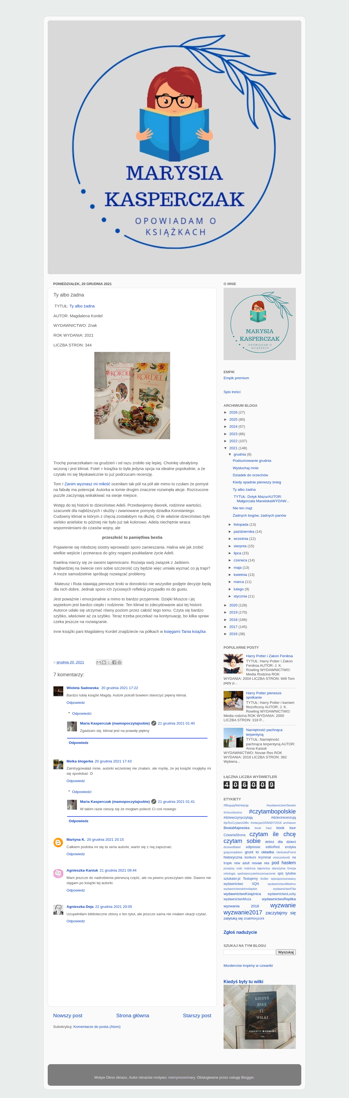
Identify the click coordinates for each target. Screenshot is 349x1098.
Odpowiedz (76, 703)
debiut (269, 842)
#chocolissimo (233, 812)
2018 (234, 620)
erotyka (290, 847)
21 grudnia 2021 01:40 (176, 723)
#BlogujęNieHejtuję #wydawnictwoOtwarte (260, 805)
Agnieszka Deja (80, 907)
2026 (234, 412)
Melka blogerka (80, 761)
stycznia (241, 596)
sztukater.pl (232, 879)
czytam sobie (242, 840)
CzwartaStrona (234, 835)
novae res (260, 863)
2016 (234, 634)
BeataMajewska (236, 828)
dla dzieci (287, 842)
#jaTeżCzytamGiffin (236, 822)
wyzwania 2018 (241, 906)
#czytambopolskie (272, 811)
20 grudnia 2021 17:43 (113, 761)
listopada (241, 524)
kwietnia (241, 575)
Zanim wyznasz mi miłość (87, 484)
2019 (234, 612)
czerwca (241, 560)
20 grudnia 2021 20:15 (105, 839)
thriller (264, 878)
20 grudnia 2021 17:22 (119, 688)
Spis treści (232, 392)
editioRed (272, 847)
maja (238, 568)
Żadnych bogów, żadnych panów (259, 515)
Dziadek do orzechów (250, 475)
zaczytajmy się (281, 912)
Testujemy (250, 879)
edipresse (253, 847)
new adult (242, 863)
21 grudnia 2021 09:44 (118, 870)
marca (239, 582)
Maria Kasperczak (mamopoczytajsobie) (115, 723)
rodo (239, 868)
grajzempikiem (233, 852)
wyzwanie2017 (243, 912)
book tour (286, 828)
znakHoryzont (254, 918)
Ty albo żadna (82, 306)
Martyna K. (76, 839)
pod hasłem (284, 862)
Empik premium (236, 378)
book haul (263, 828)
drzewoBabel (232, 847)
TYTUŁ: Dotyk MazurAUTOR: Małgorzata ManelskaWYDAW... (261, 499)
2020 (234, 605)
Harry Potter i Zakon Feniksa (269, 656)
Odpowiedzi (82, 713)
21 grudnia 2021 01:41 (176, 802)
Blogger (247, 1077)
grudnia (240, 454)
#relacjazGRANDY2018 (266, 822)
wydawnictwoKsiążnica (242, 894)
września (241, 539)
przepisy (229, 868)
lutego (239, 589)
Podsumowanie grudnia (252, 461)
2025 (234, 419)
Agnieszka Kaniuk (82, 870)
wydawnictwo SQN (241, 884)
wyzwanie (283, 905)
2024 (234, 426)
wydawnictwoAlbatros (282, 883)
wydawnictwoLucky (282, 894)
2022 (234, 441)
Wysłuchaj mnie (245, 468)
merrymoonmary (182, 1077)
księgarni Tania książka (185, 631)
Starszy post (197, 1015)
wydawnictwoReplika (279, 899)
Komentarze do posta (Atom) (97, 1027)
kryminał (264, 857)
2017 (234, 627)
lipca (238, 553)
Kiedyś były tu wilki (243, 981)
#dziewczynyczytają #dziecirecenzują (260, 817)
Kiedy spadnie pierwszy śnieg (257, 482)
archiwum (289, 822)
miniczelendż (281, 857)
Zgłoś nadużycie (240, 932)
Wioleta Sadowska (83, 688)
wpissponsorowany (283, 878)
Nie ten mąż (242, 508)
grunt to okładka (259, 852)
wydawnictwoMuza (237, 899)
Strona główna (132, 1015)
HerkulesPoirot (286, 852)
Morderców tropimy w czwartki (248, 966)
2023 (234, 434)
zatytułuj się (233, 918)
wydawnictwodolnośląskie (240, 888)
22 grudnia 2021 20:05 (113, 907)
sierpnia (241, 546)
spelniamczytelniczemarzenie (256, 873)
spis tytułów (287, 873)
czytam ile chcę (272, 834)
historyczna (233, 857)
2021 (234, 448)
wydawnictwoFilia (284, 888)
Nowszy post (67, 1015)
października (244, 531)
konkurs (250, 857)
